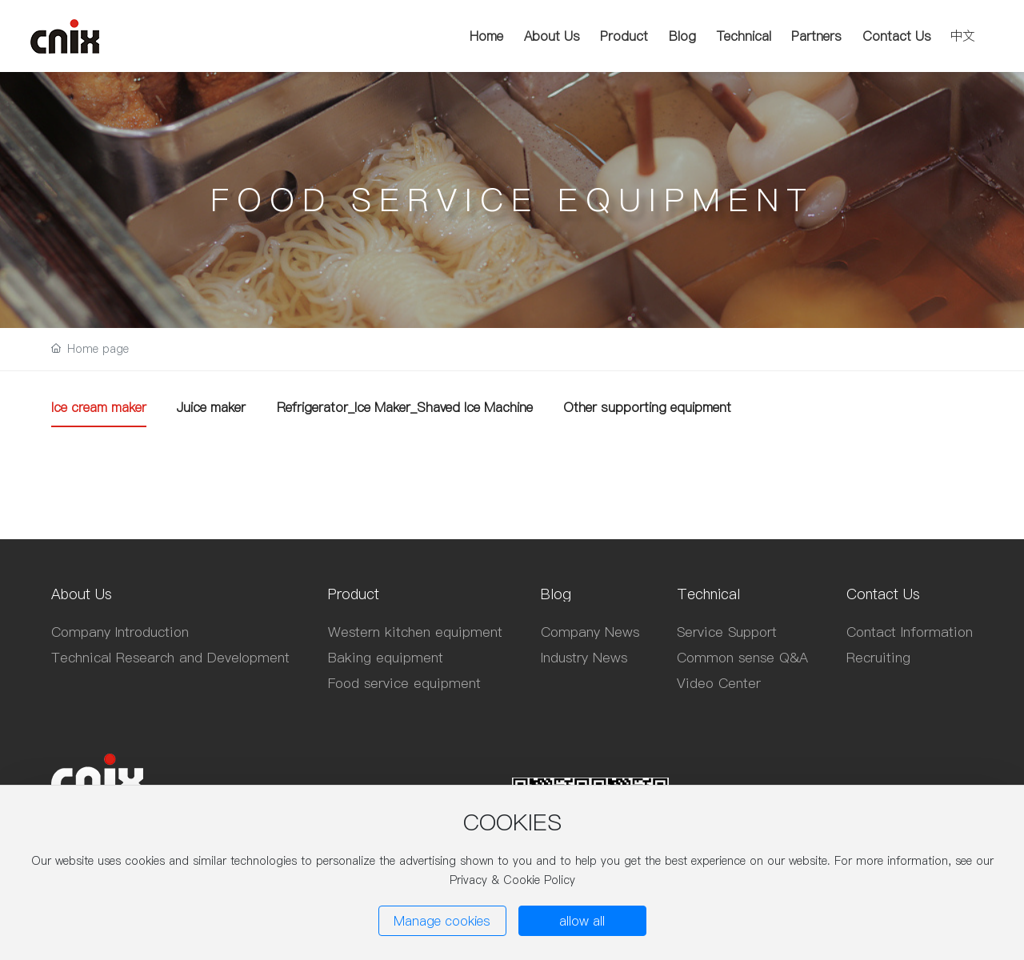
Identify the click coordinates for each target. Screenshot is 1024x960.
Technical (744, 36)
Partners (816, 36)
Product (624, 36)
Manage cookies (442, 921)
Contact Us (896, 36)
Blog (682, 36)
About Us (552, 36)
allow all (582, 921)
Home (486, 36)
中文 (962, 35)
